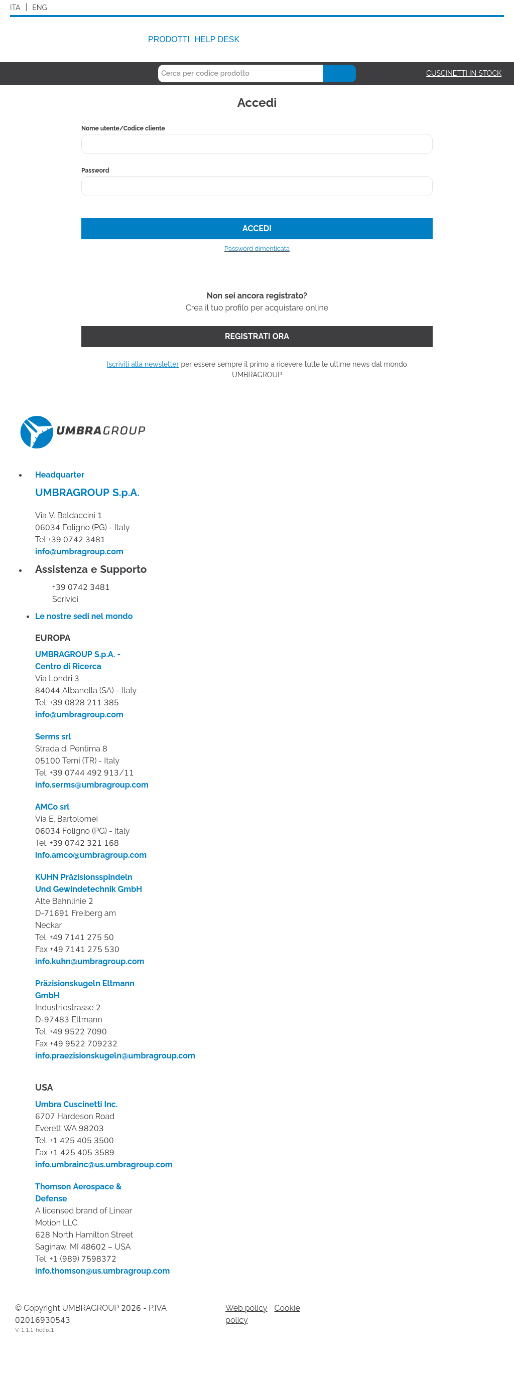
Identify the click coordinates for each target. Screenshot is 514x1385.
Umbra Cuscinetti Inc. (76, 1104)
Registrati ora (257, 336)
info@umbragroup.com (79, 551)
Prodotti (169, 39)
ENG (39, 8)
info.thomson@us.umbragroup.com (102, 1271)
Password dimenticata (257, 248)
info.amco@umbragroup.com (91, 855)
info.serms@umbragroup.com (92, 785)
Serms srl (53, 736)
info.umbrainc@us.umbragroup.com (104, 1164)
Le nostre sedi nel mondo (84, 616)
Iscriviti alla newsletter (143, 364)
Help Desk (217, 39)
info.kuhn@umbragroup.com (89, 961)
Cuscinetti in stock (463, 73)
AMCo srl (52, 807)
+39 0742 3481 (81, 587)
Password (95, 171)
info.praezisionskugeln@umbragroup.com (115, 1055)
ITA (15, 8)
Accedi (257, 228)
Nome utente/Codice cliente (123, 128)
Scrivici (65, 599)
